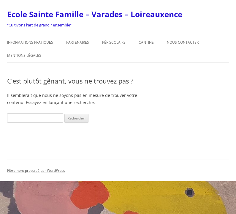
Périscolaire (114, 42)
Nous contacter (183, 42)
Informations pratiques (30, 42)
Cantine (146, 42)
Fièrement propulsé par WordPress (36, 170)
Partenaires (77, 42)
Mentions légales (24, 55)
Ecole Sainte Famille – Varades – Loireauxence (94, 14)
